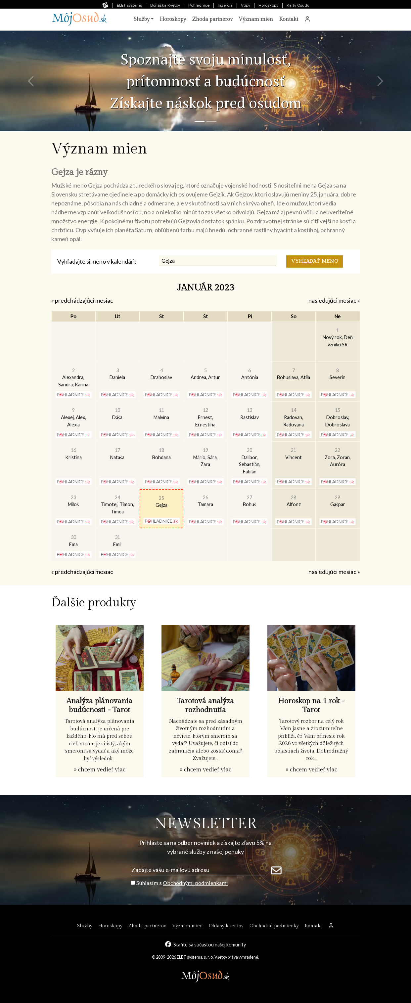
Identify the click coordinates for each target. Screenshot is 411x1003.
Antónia (249, 374)
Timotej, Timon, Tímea (117, 504)
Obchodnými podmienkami (195, 883)
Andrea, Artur (205, 374)
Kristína (73, 453)
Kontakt (288, 19)
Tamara (205, 501)
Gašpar (337, 501)
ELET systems (129, 5)
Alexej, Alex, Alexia (73, 417)
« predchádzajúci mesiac (82, 300)
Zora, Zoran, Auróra (338, 457)
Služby (84, 926)
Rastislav (249, 413)
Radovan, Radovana (293, 417)
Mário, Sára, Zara (205, 457)
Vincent (293, 453)
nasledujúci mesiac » (334, 300)
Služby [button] (142, 19)
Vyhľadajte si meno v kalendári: (96, 261)
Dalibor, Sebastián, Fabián (249, 460)
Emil (117, 540)
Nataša (117, 453)
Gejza (161, 501)
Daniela (117, 374)
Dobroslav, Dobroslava (337, 417)
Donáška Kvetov (165, 5)
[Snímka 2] (211, 121)
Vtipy (245, 5)
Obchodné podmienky (274, 926)
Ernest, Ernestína (205, 417)
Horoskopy (268, 5)
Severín (337, 374)
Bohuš (249, 501)
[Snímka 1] (200, 121)
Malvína (161, 413)
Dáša (117, 413)
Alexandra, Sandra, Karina (73, 377)
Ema (73, 540)
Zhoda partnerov (212, 19)
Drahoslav (161, 374)
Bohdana (161, 453)
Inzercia (225, 5)
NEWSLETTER (206, 824)
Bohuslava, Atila (293, 374)
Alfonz (294, 501)
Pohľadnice (198, 5)
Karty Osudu (298, 5)
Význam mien (256, 19)
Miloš (73, 501)
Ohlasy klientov (226, 926)
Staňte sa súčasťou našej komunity (209, 944)
